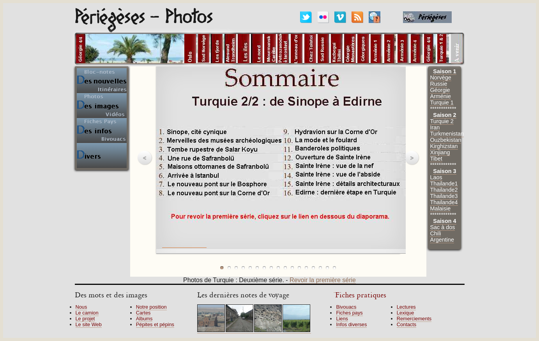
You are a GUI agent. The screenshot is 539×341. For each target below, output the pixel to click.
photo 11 (292, 267)
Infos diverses (351, 324)
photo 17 (334, 267)
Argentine (442, 240)
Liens (342, 319)
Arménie (440, 96)
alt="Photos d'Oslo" (190, 49)
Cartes (143, 313)
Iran (435, 127)
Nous (81, 307)
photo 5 (250, 267)
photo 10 (285, 267)
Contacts (407, 324)
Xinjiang (440, 152)
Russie (438, 84)
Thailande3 (444, 196)
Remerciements (414, 319)
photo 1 (222, 267)
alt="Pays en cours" (154, 49)
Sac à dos (442, 227)
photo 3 (236, 267)
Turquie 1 (441, 102)
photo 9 (278, 267)
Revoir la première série (323, 280)
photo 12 (299, 267)
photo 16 (327, 267)
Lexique (405, 313)
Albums (144, 319)
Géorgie (440, 90)
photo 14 (313, 267)
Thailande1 (444, 183)
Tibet (436, 158)
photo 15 (320, 267)
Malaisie (440, 208)
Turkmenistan (447, 134)
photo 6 (257, 267)
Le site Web (89, 324)
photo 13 (306, 267)
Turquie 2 (441, 121)
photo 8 (271, 267)
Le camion (87, 313)
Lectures (406, 307)
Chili (435, 233)
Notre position (151, 307)
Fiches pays (349, 313)
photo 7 (264, 267)
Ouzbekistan (445, 140)
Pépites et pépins (155, 324)
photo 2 (229, 267)
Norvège (440, 77)
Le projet (85, 319)
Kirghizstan (444, 146)
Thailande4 (444, 202)
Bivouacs (346, 307)
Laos (436, 177)
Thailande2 (444, 190)
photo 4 (243, 267)
